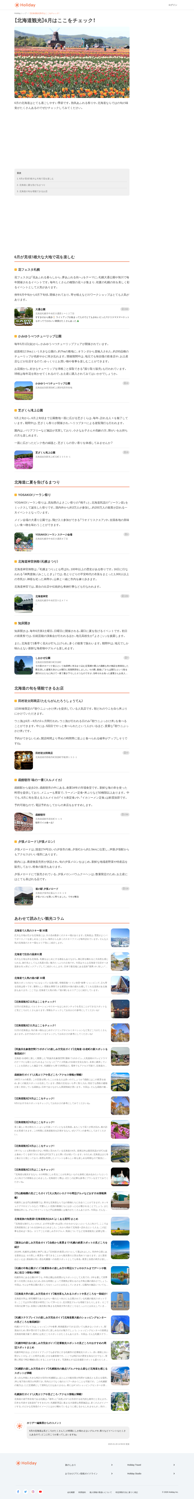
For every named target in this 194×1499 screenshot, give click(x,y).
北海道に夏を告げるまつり (32, 185)
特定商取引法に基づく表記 (127, 1492)
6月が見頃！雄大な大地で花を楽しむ (36, 178)
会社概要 (71, 1492)
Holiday (24, 4)
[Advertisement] (71, 139)
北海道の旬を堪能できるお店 (33, 191)
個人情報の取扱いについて (101, 1492)
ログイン (172, 5)
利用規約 (82, 1492)
